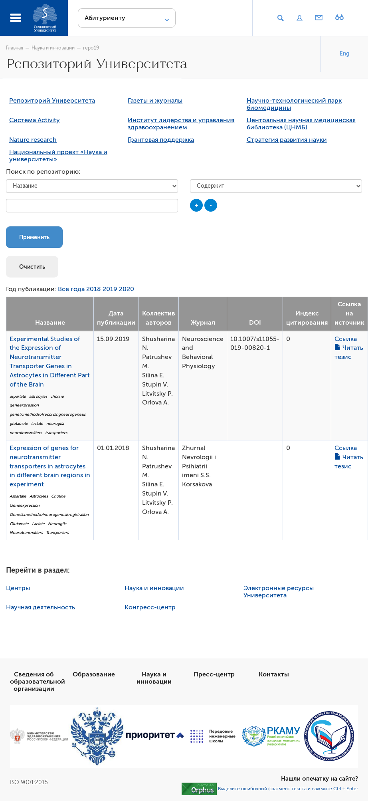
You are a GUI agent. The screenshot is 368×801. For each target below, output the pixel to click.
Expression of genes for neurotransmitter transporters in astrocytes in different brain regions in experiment (50, 466)
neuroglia (55, 423)
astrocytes (38, 396)
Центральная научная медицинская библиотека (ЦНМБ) (301, 124)
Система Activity (34, 120)
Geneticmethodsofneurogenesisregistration (49, 514)
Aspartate (18, 496)
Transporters (57, 532)
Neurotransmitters (26, 532)
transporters (56, 432)
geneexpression (24, 405)
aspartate (18, 396)
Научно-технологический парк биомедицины (294, 104)
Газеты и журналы (155, 100)
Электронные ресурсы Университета (278, 592)
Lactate (38, 523)
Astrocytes (39, 496)
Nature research (33, 139)
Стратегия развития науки (287, 139)
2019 (110, 289)
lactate (37, 423)
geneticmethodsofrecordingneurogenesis (47, 414)
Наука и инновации (53, 48)
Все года (71, 289)
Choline (58, 496)
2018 (93, 289)
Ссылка (345, 339)
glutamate (19, 423)
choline (57, 396)
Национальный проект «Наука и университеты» (58, 156)
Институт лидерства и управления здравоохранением (181, 124)
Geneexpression (25, 505)
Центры (18, 588)
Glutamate (19, 523)
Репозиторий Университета (52, 100)
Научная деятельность (40, 607)
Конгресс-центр (150, 607)
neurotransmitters (26, 432)
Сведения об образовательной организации (37, 681)
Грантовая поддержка (161, 139)
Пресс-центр (214, 674)
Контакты (274, 674)
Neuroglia (57, 523)
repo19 (91, 48)
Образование (94, 674)
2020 (126, 289)
